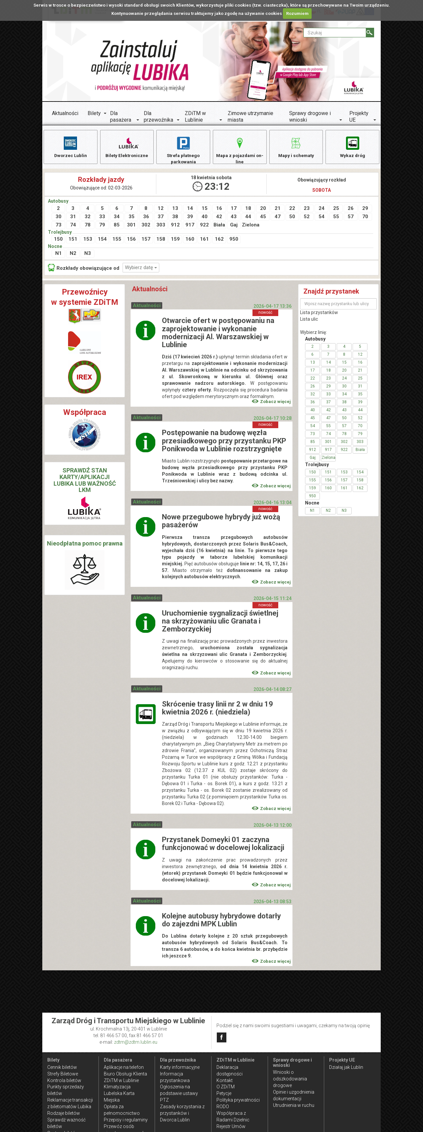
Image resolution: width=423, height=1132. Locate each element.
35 (132, 218)
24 (322, 209)
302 (145, 226)
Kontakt (224, 1080)
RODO (222, 1106)
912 (175, 226)
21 (278, 209)
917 (189, 226)
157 (145, 240)
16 (219, 209)
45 (263, 218)
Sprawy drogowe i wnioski (310, 116)
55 (336, 218)
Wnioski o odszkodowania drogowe (290, 1079)
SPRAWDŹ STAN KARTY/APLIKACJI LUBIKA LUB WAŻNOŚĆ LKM (85, 481)
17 (234, 209)
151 (72, 240)
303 (160, 226)
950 (233, 240)
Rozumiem (297, 13)
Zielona (248, 226)
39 (190, 218)
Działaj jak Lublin (346, 1067)
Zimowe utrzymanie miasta (250, 116)
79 (102, 226)
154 (102, 240)
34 (117, 218)
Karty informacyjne (180, 1067)
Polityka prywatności (238, 1100)
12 (161, 209)
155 (116, 240)
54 (322, 218)
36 (146, 218)
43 (234, 218)
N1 (58, 255)
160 (189, 240)
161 (204, 240)
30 (58, 218)
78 (88, 226)
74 (73, 226)
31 (73, 218)
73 (58, 226)
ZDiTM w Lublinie (195, 116)
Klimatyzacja (117, 1086)
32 (88, 218)
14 (190, 209)
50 (292, 218)
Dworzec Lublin (70, 146)
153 (87, 240)
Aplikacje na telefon (124, 1067)
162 (219, 240)
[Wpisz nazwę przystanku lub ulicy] (338, 305)
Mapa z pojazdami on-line (239, 150)
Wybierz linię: (313, 333)
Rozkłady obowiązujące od (83, 268)
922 (204, 226)
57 (351, 218)
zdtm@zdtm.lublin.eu (135, 1042)
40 (205, 218)
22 (292, 209)
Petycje (223, 1093)
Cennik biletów (62, 1067)
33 (102, 218)
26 (351, 209)
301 (131, 226)
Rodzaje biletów (63, 1113)
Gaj (234, 226)
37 (161, 218)
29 (365, 209)
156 (131, 240)
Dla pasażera (120, 116)
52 (307, 218)
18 (248, 209)
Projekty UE (358, 116)
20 (263, 209)
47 (278, 218)
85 (117, 226)
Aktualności (65, 113)
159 (175, 240)
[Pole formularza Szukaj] (334, 32)
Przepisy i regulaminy (126, 1119)
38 (175, 218)
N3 (87, 255)
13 (175, 209)
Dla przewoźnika (158, 116)
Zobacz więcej (271, 402)
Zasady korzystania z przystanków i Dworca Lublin (182, 1113)
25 (336, 209)
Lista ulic (309, 320)
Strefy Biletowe (62, 1073)
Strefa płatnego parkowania (183, 150)
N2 (73, 255)
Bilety (94, 113)
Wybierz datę (141, 268)
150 (58, 240)
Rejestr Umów (231, 1126)
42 (219, 218)
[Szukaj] (370, 32)
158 (160, 240)
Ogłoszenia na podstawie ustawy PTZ (179, 1093)
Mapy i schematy (296, 146)
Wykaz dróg (352, 146)
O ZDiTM (225, 1086)
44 (248, 218)
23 (307, 209)
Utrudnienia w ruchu (293, 1105)
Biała (219, 226)
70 (365, 218)
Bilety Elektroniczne (127, 146)
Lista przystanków (319, 313)
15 (205, 209)
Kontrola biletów (64, 1080)
